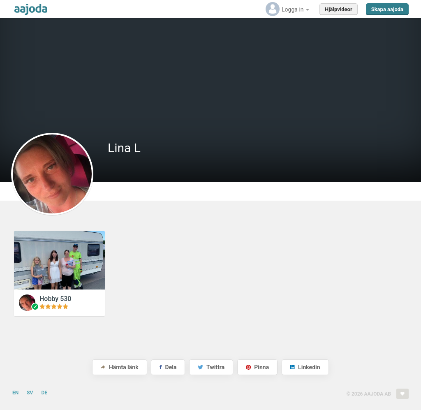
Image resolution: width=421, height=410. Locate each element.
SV (30, 393)
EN (15, 393)
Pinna (257, 367)
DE (44, 393)
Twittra (211, 367)
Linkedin (305, 367)
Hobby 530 (55, 299)
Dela (168, 367)
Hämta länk (119, 367)
